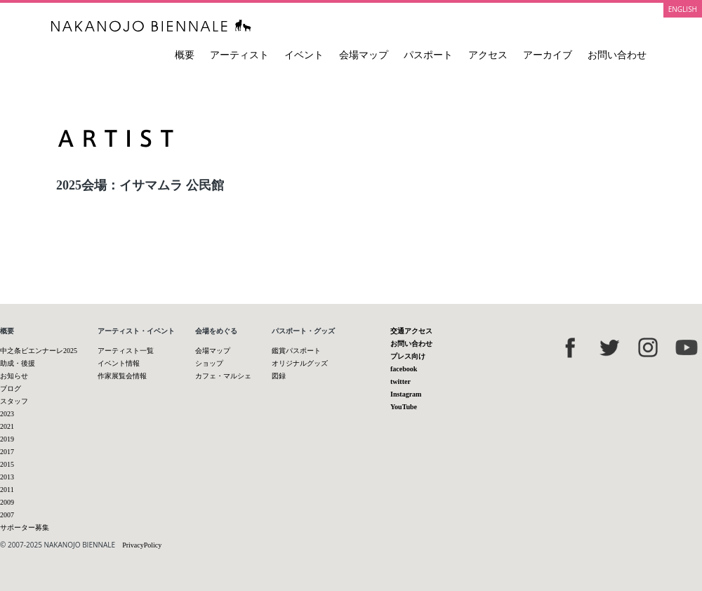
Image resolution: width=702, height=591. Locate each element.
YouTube (403, 407)
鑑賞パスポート (296, 350)
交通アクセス (411, 331)
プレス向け (407, 356)
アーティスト (239, 55)
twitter (400, 381)
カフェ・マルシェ (223, 376)
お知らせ (14, 376)
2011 (7, 489)
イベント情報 (119, 363)
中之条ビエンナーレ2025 (38, 350)
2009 (7, 502)
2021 (7, 426)
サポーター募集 (24, 527)
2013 (7, 477)
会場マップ (363, 55)
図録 (279, 376)
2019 (7, 439)
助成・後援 (17, 363)
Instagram (405, 394)
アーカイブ (547, 55)
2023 (7, 414)
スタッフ (14, 401)
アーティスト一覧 (126, 350)
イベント (304, 55)
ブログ (10, 388)
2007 (7, 515)
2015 (7, 464)
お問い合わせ (617, 55)
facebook (403, 369)
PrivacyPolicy (141, 545)
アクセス (488, 55)
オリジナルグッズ (300, 363)
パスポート (428, 55)
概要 (184, 55)
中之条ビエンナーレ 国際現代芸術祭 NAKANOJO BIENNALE (151, 25)
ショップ (209, 363)
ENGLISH (682, 9)
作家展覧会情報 (122, 376)
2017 (7, 452)
